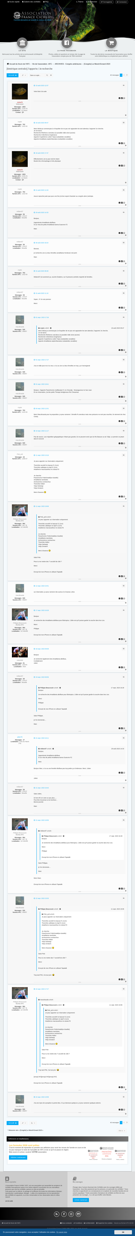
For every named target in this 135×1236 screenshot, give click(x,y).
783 (24, 124)
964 (24, 523)
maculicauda (20, 327)
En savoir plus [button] (61, 1232)
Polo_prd (20, 454)
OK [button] (123, 1232)
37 (24, 740)
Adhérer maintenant (18, 1157)
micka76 (20, 102)
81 (24, 663)
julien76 (19, 737)
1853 (23, 107)
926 (24, 329)
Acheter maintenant (80, 1200)
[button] (127, 75)
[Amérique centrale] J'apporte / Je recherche (30, 68)
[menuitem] (31, 1)
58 (24, 214)
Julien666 (20, 660)
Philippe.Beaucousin (20, 519)
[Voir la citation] (51, 328)
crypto (20, 122)
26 (24, 457)
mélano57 (20, 211)
